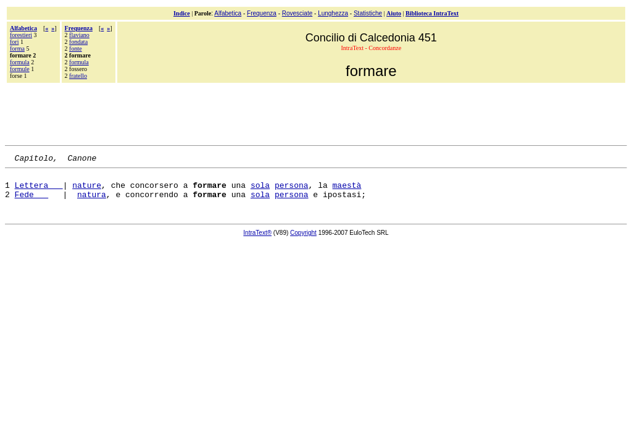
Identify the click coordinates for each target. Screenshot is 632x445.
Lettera (39, 190)
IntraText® (257, 240)
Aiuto (393, 13)
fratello (78, 75)
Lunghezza (333, 13)
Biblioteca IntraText (432, 13)
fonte (75, 48)
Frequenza (261, 13)
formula (20, 62)
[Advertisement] (316, 112)
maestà (347, 190)
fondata (78, 41)
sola (260, 190)
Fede (32, 201)
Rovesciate (297, 13)
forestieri (21, 35)
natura (91, 201)
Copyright (303, 240)
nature (86, 190)
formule (20, 69)
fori (14, 41)
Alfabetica (227, 13)
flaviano (79, 35)
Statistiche (368, 13)
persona (292, 190)
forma (17, 48)
